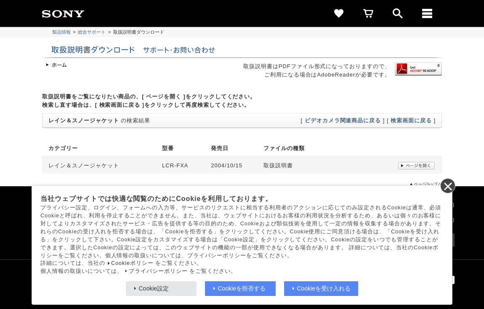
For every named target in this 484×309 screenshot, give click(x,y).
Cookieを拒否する (242, 288)
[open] (397, 13)
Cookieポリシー (132, 263)
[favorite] (339, 13)
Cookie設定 (154, 288)
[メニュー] (427, 13)
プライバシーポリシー (158, 271)
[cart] (368, 13)
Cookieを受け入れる (324, 288)
